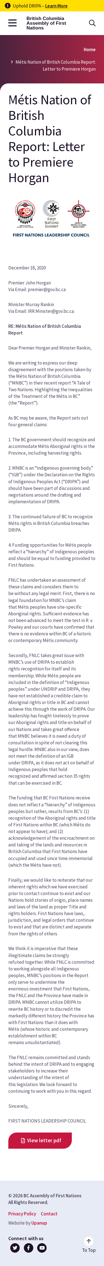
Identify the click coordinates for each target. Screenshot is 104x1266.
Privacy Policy (22, 1214)
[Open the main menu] (12, 23)
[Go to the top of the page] (89, 1245)
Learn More (56, 6)
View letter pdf (44, 1140)
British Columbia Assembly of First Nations (46, 23)
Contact (49, 1214)
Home (90, 49)
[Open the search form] (92, 23)
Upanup (39, 1223)
